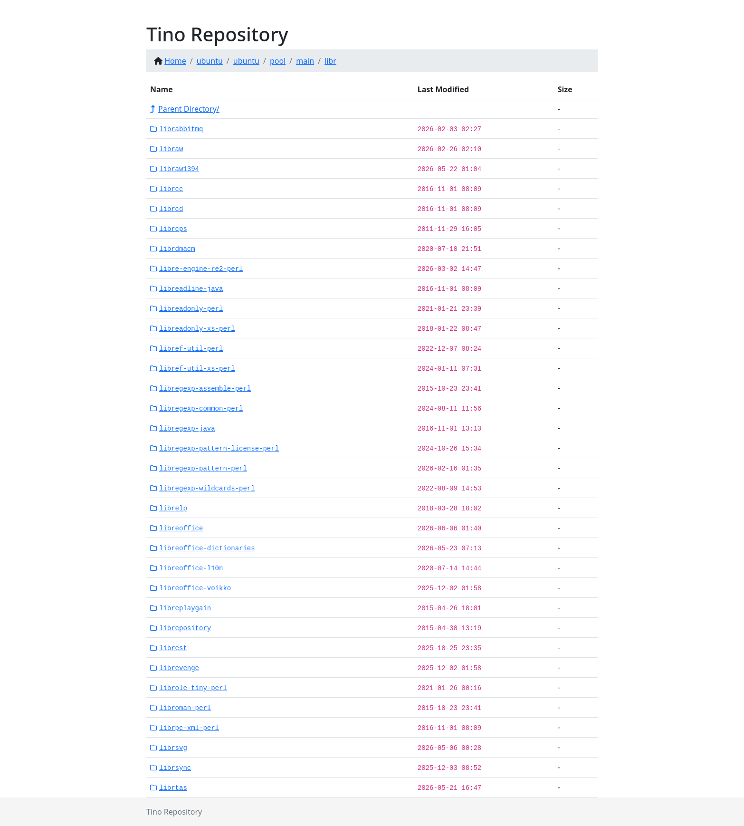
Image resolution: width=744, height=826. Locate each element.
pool (278, 61)
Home (175, 61)
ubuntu (210, 61)
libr (330, 61)
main (305, 61)
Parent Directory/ (184, 109)
